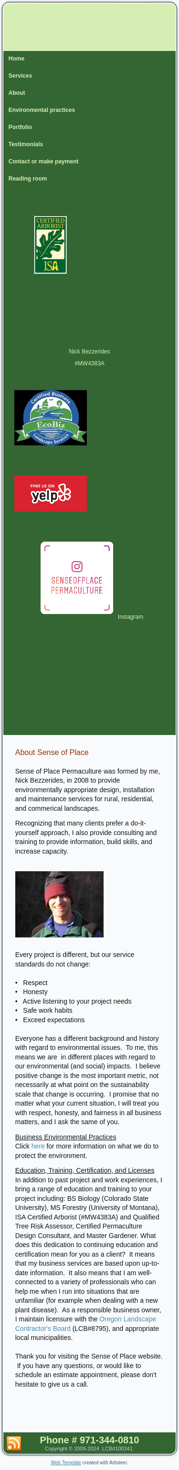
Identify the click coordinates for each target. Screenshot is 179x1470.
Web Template (66, 1462)
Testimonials (26, 144)
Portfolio (20, 127)
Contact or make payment (44, 161)
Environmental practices (42, 110)
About (17, 93)
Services (20, 75)
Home (16, 58)
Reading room (28, 178)
